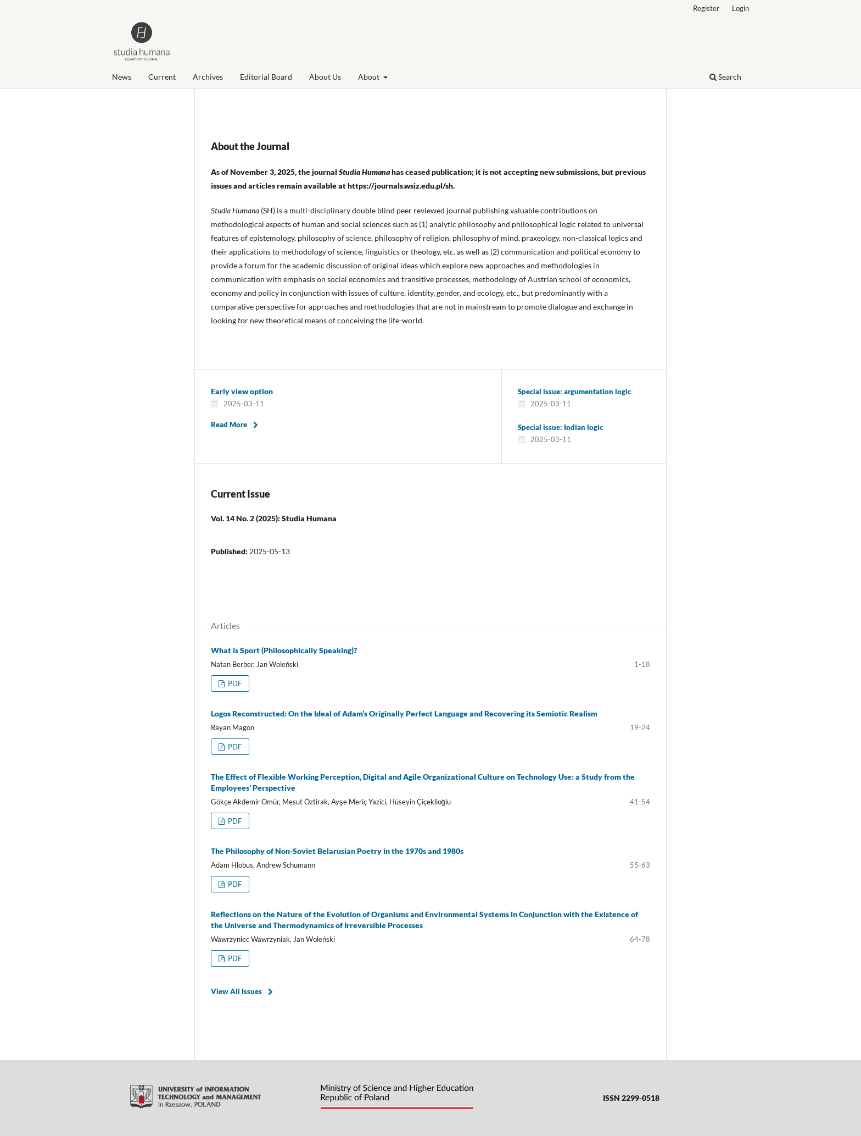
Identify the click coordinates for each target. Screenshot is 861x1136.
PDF (234, 683)
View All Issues (236, 991)
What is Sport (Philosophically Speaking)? (284, 650)
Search (725, 76)
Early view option (242, 391)
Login (740, 8)
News (121, 76)
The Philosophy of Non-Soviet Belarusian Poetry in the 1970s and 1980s (337, 851)
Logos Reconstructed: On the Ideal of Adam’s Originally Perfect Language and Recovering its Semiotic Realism (404, 713)
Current (162, 76)
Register (706, 8)
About (369, 76)
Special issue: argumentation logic (574, 391)
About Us (325, 76)
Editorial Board (266, 76)
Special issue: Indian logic (560, 427)
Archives (208, 76)
